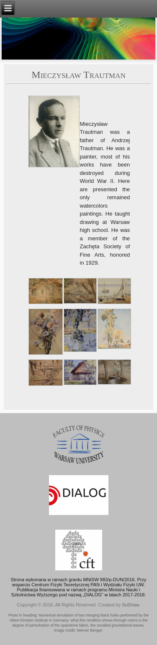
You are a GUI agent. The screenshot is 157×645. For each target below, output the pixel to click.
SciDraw (130, 604)
